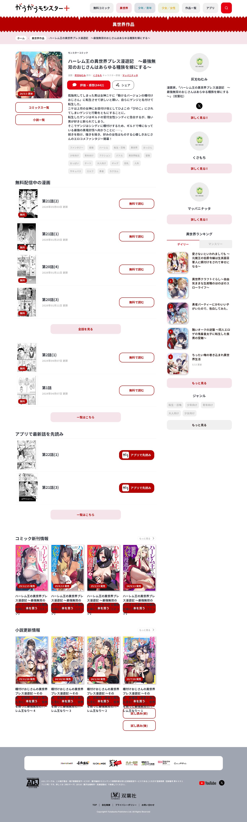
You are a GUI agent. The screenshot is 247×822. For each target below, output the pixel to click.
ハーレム (103, 147)
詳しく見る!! (199, 118)
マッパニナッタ (130, 75)
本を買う (32, 608)
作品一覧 (190, 8)
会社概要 (105, 804)
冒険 (148, 155)
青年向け (89, 155)
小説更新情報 (28, 630)
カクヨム (114, 171)
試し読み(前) (139, 714)
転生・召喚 (119, 147)
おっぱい (74, 163)
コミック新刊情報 (33, 538)
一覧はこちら (86, 417)
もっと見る (199, 383)
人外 (136, 163)
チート (88, 163)
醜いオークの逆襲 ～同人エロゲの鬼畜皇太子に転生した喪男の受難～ (211, 334)
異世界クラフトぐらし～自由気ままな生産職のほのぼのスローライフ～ (211, 283)
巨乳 (126, 163)
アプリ (210, 8)
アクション (104, 155)
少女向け (189, 413)
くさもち (97, 75)
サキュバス (75, 171)
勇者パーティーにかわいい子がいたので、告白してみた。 (211, 306)
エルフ (90, 171)
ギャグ (115, 163)
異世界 (124, 8)
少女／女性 (169, 8)
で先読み (136, 455)
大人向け (101, 163)
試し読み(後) (139, 726)
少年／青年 (145, 8)
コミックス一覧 (39, 107)
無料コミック (101, 8)
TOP (95, 804)
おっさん (147, 147)
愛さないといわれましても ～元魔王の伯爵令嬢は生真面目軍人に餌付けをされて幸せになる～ (211, 260)
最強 (91, 147)
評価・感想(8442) (92, 85)
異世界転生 (134, 155)
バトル (119, 155)
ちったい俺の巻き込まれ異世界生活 (211, 357)
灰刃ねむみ (80, 75)
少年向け (74, 155)
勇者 (101, 171)
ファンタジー (76, 147)
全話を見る (85, 329)
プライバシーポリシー (126, 804)
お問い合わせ (147, 804)
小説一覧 (39, 120)
